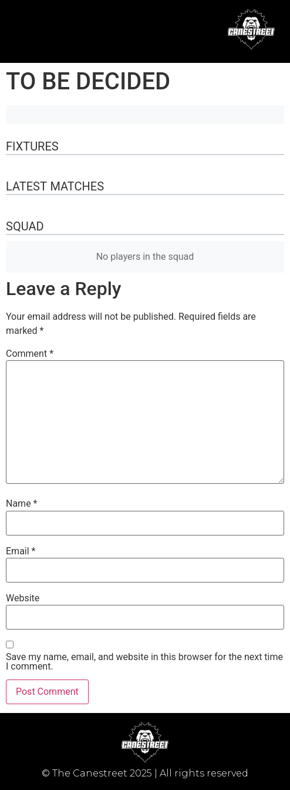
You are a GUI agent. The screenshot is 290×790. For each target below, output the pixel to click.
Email (20, 551)
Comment (29, 354)
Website (22, 598)
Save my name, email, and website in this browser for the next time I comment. (144, 661)
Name (22, 503)
